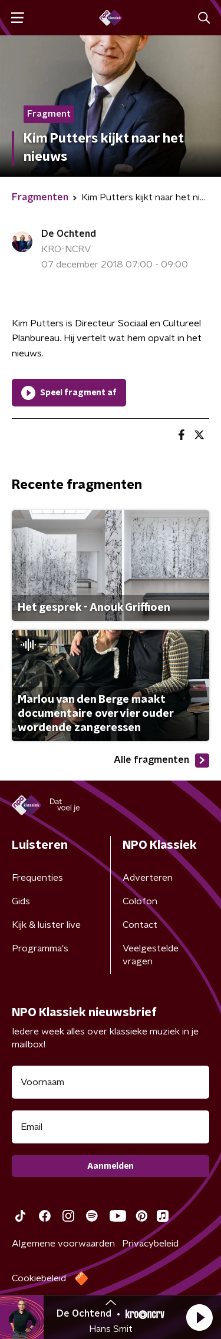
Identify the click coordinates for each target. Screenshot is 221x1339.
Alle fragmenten (161, 760)
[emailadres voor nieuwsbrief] (110, 1126)
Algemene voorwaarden (63, 1243)
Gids (21, 901)
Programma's (40, 948)
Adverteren (148, 877)
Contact (140, 925)
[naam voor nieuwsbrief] (110, 1082)
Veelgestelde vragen (151, 955)
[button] (199, 1317)
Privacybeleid (150, 1243)
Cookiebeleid (39, 1278)
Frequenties (37, 877)
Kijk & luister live (46, 925)
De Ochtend (68, 234)
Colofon (140, 901)
